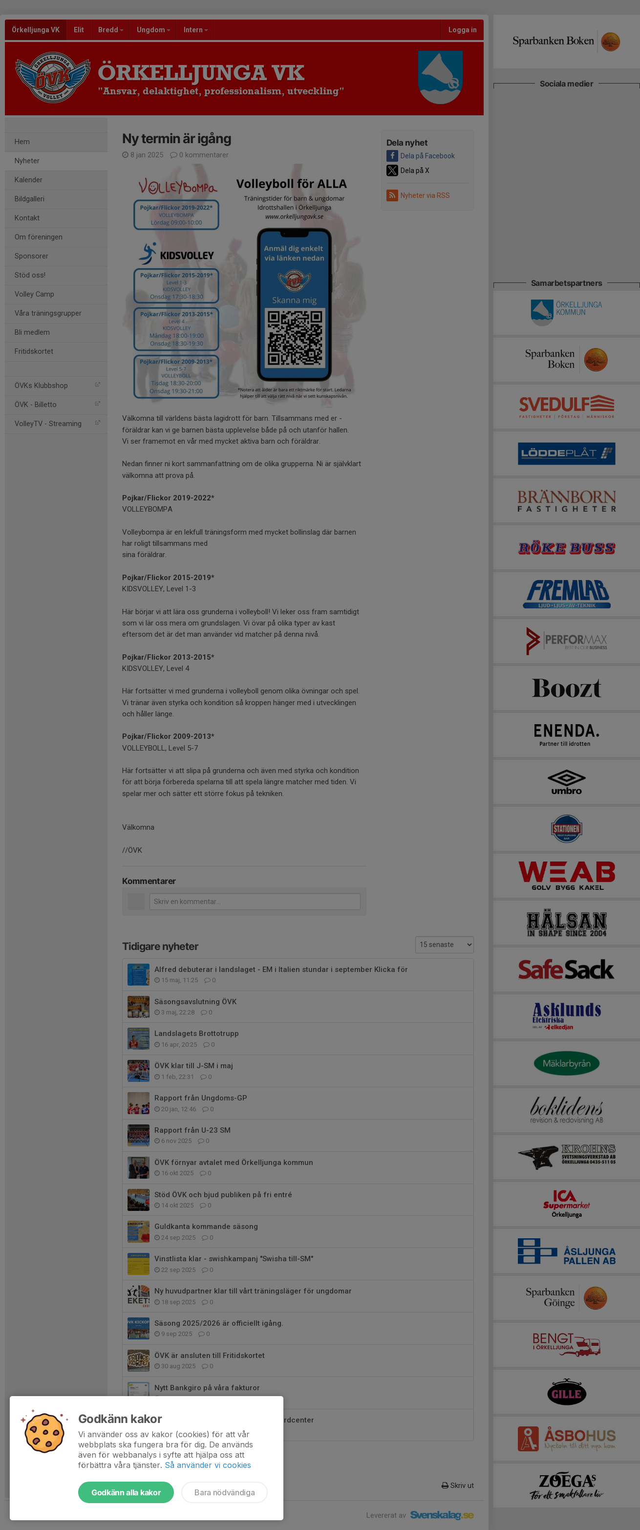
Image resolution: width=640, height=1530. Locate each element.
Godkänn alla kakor (126, 1492)
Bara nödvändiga (224, 1492)
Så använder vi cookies (208, 1465)
